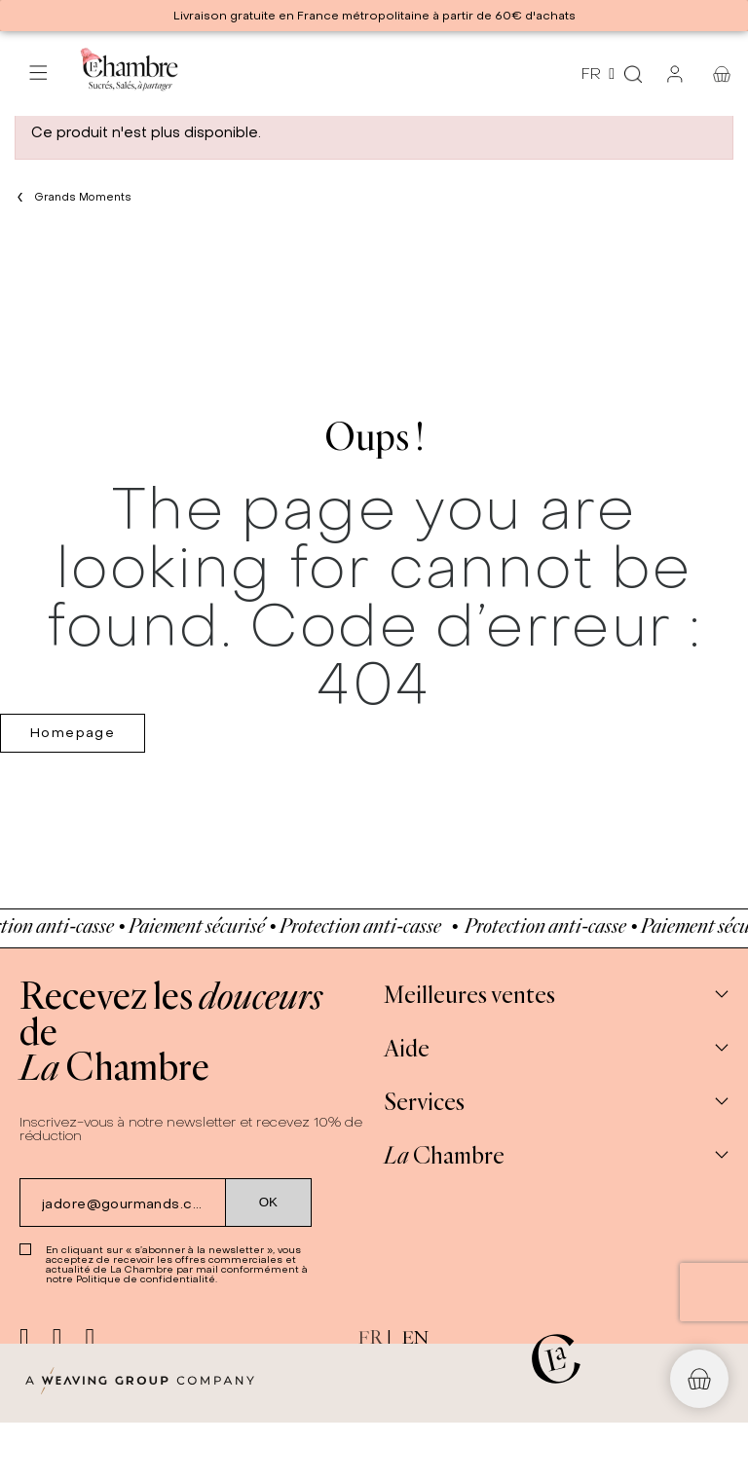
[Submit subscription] (269, 1202)
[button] (699, 1379)
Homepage (72, 732)
